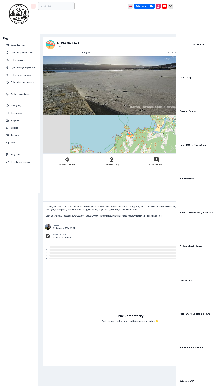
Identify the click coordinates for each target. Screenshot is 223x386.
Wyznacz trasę (59, 123)
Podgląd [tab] (73, 53)
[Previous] (45, 86)
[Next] (101, 86)
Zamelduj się (92, 123)
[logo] (19, 14)
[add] (164, 303)
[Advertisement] (105, 147)
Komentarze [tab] (138, 52)
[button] (19, 120)
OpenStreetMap (153, 114)
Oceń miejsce (124, 123)
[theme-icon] (8, 45)
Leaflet (140, 114)
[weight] (58, 6)
